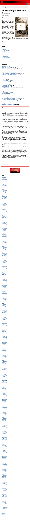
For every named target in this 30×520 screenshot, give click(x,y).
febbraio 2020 (4, 265)
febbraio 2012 (4, 379)
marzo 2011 (4, 392)
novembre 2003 (4, 496)
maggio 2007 (4, 446)
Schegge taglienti (5, 56)
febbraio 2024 (4, 208)
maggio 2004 (4, 489)
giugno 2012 (4, 374)
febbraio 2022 (4, 236)
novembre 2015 (4, 325)
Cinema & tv (4, 55)
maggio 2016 (4, 318)
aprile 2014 (4, 348)
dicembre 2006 (4, 452)
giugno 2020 (4, 260)
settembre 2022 (4, 228)
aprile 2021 (4, 248)
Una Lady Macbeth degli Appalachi (8, 100)
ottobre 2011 (4, 383)
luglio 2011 (4, 387)
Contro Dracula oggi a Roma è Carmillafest (9, 74)
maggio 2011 (4, 389)
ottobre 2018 (4, 284)
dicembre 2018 (4, 281)
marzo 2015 (4, 335)
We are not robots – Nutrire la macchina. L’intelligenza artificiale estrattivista (14, 75)
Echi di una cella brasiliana (6, 72)
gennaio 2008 (4, 437)
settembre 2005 (4, 470)
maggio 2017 (4, 304)
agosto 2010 (4, 400)
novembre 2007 (4, 439)
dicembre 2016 (4, 310)
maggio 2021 (4, 247)
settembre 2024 (4, 199)
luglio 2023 (4, 216)
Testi (3, 52)
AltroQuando (4, 61)
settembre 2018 (4, 285)
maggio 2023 (4, 218)
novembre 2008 (4, 425)
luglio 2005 (4, 472)
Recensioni (4, 49)
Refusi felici (4, 97)
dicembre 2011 (4, 381)
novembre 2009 (4, 411)
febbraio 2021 (4, 250)
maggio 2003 (4, 503)
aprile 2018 (4, 291)
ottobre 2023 (4, 212)
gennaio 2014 (4, 351)
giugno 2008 (4, 431)
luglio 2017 (4, 301)
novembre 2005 (4, 468)
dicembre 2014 (4, 338)
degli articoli (5, 514)
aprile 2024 (4, 205)
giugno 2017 (4, 303)
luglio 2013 (4, 358)
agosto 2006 (4, 457)
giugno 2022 (4, 231)
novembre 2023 (4, 211)
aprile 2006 (4, 462)
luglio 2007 (4, 444)
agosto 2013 (4, 357)
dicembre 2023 (4, 210)
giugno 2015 (4, 331)
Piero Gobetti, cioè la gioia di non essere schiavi (10, 84)
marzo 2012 (4, 377)
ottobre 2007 (4, 440)
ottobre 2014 (4, 341)
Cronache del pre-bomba (6, 57)
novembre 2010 (4, 396)
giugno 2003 (4, 502)
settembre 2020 (4, 256)
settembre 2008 (4, 427)
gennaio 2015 (4, 337)
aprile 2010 (4, 405)
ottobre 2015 (4, 326)
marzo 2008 (4, 434)
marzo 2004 (4, 491)
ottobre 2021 (4, 241)
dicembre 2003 (4, 495)
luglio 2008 (4, 430)
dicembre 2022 (4, 224)
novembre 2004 (4, 482)
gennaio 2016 (4, 323)
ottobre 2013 (4, 355)
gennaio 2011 (4, 394)
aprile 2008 (4, 433)
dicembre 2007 (4, 438)
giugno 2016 (4, 317)
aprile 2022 (4, 234)
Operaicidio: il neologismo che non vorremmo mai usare (11, 98)
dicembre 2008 (4, 424)
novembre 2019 (4, 268)
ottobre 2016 (4, 312)
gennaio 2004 (4, 494)
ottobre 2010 (4, 398)
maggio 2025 (4, 190)
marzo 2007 (4, 449)
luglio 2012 (4, 373)
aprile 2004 (4, 490)
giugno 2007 (4, 445)
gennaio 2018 (4, 294)
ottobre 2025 (4, 184)
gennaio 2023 (4, 223)
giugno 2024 (4, 203)
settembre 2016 (4, 313)
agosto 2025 (4, 186)
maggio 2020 (4, 261)
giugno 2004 (4, 488)
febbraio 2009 (4, 421)
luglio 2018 (4, 287)
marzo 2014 (4, 349)
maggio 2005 (4, 475)
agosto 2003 (4, 500)
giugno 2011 (4, 388)
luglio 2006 (4, 458)
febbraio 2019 (4, 279)
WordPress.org (4, 517)
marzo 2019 (4, 278)
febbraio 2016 (4, 322)
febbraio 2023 (4, 222)
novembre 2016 (4, 311)
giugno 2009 (4, 417)
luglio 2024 (4, 202)
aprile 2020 (4, 262)
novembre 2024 (4, 197)
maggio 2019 (4, 275)
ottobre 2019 (4, 269)
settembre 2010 (4, 399)
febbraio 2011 (4, 393)
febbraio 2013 (4, 364)
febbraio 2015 (4, 336)
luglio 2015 (4, 330)
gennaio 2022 (4, 237)
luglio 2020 (4, 259)
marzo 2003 (4, 506)
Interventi (3, 48)
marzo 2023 (4, 221)
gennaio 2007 (4, 451)
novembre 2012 (4, 368)
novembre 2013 (4, 354)
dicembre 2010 (4, 395)
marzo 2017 (4, 306)
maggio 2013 (4, 361)
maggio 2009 (4, 418)
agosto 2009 (4, 414)
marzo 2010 (4, 406)
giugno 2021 (4, 246)
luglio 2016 (4, 316)
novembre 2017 (4, 297)
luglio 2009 (4, 415)
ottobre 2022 (4, 227)
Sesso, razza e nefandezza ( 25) (10, 73)
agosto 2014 (4, 343)
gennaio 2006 (4, 465)
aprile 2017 (4, 305)
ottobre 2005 (4, 469)
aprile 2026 (4, 177)
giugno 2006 (4, 459)
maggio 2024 (4, 204)
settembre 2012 (4, 370)
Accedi (3, 513)
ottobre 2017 (4, 298)
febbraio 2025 (4, 193)
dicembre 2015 (4, 324)
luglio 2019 (4, 273)
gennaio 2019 (4, 280)
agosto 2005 (4, 471)
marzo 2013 (4, 363)
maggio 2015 (4, 332)
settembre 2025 (4, 185)
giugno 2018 (4, 288)
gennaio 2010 (4, 408)
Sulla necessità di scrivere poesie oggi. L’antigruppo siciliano (12, 69)
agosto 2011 (4, 386)
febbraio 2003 (4, 507)
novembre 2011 (4, 382)
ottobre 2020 (4, 255)
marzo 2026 (4, 178)
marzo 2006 (4, 463)
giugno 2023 (4, 217)
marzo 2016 (4, 320)
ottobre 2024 (4, 198)
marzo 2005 (4, 477)
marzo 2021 (4, 249)
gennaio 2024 (4, 209)
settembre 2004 (4, 484)
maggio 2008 (4, 432)
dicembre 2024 (4, 196)
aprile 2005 (4, 476)
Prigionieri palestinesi (5, 86)
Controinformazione (5, 50)
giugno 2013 (4, 360)
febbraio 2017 (4, 307)
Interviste (3, 51)
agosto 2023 (4, 215)
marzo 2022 (4, 235)
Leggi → (3, 41)
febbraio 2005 (4, 478)
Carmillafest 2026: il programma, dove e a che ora (10, 99)
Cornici (13, 13)
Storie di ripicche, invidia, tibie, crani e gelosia (9, 68)
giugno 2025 (4, 189)
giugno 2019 (4, 274)
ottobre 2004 (4, 483)
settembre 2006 (4, 456)
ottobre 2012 (4, 369)
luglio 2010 (4, 401)
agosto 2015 (4, 329)
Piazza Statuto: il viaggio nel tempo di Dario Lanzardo (11, 94)
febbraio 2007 (4, 450)
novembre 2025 (4, 183)
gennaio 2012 (4, 380)
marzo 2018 (4, 292)
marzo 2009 (4, 420)
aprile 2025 (4, 191)
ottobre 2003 (4, 497)
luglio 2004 (4, 487)
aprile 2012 (4, 376)
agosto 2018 (4, 286)
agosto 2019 (4, 272)
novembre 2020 (4, 254)
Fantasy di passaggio (5, 85)
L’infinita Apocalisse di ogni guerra (7, 82)
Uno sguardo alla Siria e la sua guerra (8, 104)
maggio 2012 (4, 375)
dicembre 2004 (4, 481)
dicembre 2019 (4, 267)
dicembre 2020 (4, 253)
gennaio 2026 (4, 180)
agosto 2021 (4, 243)
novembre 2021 (4, 240)
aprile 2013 (4, 362)
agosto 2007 (4, 443)
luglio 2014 (4, 344)
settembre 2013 (4, 356)
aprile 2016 (4, 319)
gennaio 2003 (4, 508)
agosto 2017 (4, 300)
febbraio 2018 (4, 293)
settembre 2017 (4, 299)
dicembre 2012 (4, 367)
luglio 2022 (4, 230)
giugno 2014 (4, 345)
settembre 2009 (4, 413)
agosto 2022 (4, 229)
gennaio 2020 (4, 266)
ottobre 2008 (4, 426)
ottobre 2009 (4, 412)
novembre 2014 (4, 339)
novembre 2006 (4, 453)
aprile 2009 (4, 419)
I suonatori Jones (5, 58)
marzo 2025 (4, 192)
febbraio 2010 (4, 407)
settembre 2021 (4, 242)
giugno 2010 (4, 402)
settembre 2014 (4, 342)
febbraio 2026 (4, 179)
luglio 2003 (4, 501)
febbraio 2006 (4, 464)
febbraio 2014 (4, 350)
